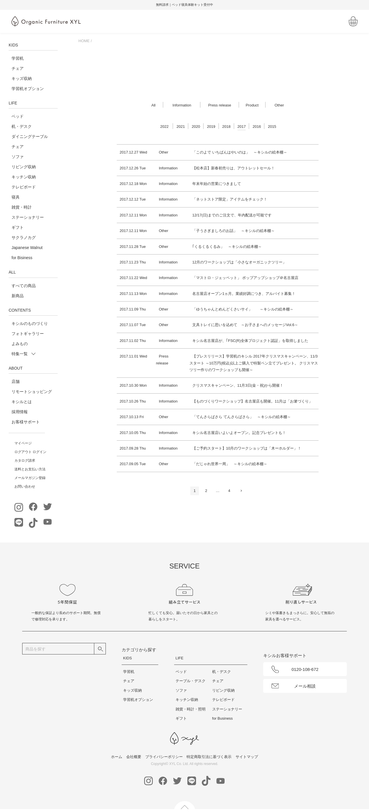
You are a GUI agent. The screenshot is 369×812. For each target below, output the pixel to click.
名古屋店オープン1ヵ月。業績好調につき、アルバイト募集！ (243, 293)
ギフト (18, 227)
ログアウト (23, 452)
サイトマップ (247, 757)
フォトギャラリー (28, 333)
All (153, 105)
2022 (164, 126)
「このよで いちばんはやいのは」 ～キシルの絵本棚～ (239, 152)
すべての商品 (24, 285)
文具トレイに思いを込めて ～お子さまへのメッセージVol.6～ (245, 325)
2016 (257, 126)
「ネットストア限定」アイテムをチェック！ (229, 199)
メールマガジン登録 (30, 478)
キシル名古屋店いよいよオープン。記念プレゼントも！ (239, 433)
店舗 (16, 381)
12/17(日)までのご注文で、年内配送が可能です (232, 215)
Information (181, 105)
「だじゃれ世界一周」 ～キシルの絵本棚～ (229, 464)
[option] (184, 5)
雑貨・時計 (22, 207)
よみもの (20, 343)
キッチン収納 (24, 177)
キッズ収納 (22, 78)
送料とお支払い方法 (30, 469)
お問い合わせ (24, 486)
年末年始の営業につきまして (216, 184)
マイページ (23, 443)
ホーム (116, 757)
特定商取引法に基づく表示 (209, 757)
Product (252, 105)
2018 (226, 126)
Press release (219, 105)
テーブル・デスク (191, 681)
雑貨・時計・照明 (191, 709)
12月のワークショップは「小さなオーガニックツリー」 (239, 262)
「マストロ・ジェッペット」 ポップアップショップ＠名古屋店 (245, 278)
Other (279, 105)
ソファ (18, 156)
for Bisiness (22, 257)
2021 (180, 126)
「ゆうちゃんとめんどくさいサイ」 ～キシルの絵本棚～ (242, 309)
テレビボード (24, 187)
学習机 (18, 58)
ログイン (39, 452)
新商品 (18, 295)
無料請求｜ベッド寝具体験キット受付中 (184, 4)
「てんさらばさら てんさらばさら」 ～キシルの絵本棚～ (241, 417)
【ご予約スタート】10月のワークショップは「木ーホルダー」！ (246, 448)
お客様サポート (26, 422)
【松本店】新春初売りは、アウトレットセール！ (233, 168)
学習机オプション (28, 88)
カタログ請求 (24, 461)
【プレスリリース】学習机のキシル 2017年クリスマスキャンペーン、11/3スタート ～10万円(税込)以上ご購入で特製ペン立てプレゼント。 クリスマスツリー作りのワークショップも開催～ (253, 363)
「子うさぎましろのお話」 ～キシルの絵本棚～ (233, 231)
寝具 (16, 197)
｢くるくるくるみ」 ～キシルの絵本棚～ (227, 246)
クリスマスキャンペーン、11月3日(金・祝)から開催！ (237, 385)
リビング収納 (24, 166)
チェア (18, 68)
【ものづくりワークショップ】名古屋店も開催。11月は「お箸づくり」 (252, 401)
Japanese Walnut (27, 247)
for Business (222, 718)
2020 (196, 126)
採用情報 (20, 411)
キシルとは (22, 401)
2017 (242, 126)
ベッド (18, 116)
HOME (84, 41)
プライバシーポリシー (164, 757)
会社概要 (133, 757)
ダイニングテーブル (30, 136)
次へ (240, 491)
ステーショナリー (28, 217)
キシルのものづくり (30, 323)
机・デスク (22, 126)
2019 (211, 126)
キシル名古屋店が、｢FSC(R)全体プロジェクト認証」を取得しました (250, 340)
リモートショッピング (32, 391)
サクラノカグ (24, 237)
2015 (272, 126)
